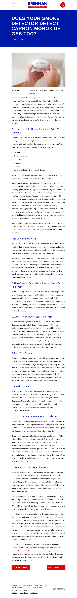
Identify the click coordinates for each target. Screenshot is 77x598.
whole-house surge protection (47, 551)
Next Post (56, 567)
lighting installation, (25, 551)
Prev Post (21, 567)
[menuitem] (14, 593)
